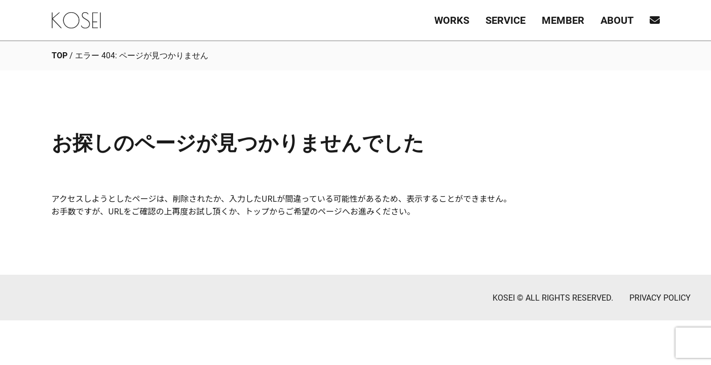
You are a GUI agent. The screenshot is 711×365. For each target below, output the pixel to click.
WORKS (451, 20)
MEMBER (563, 20)
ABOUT (617, 20)
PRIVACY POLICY (660, 298)
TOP (59, 55)
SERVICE (505, 20)
